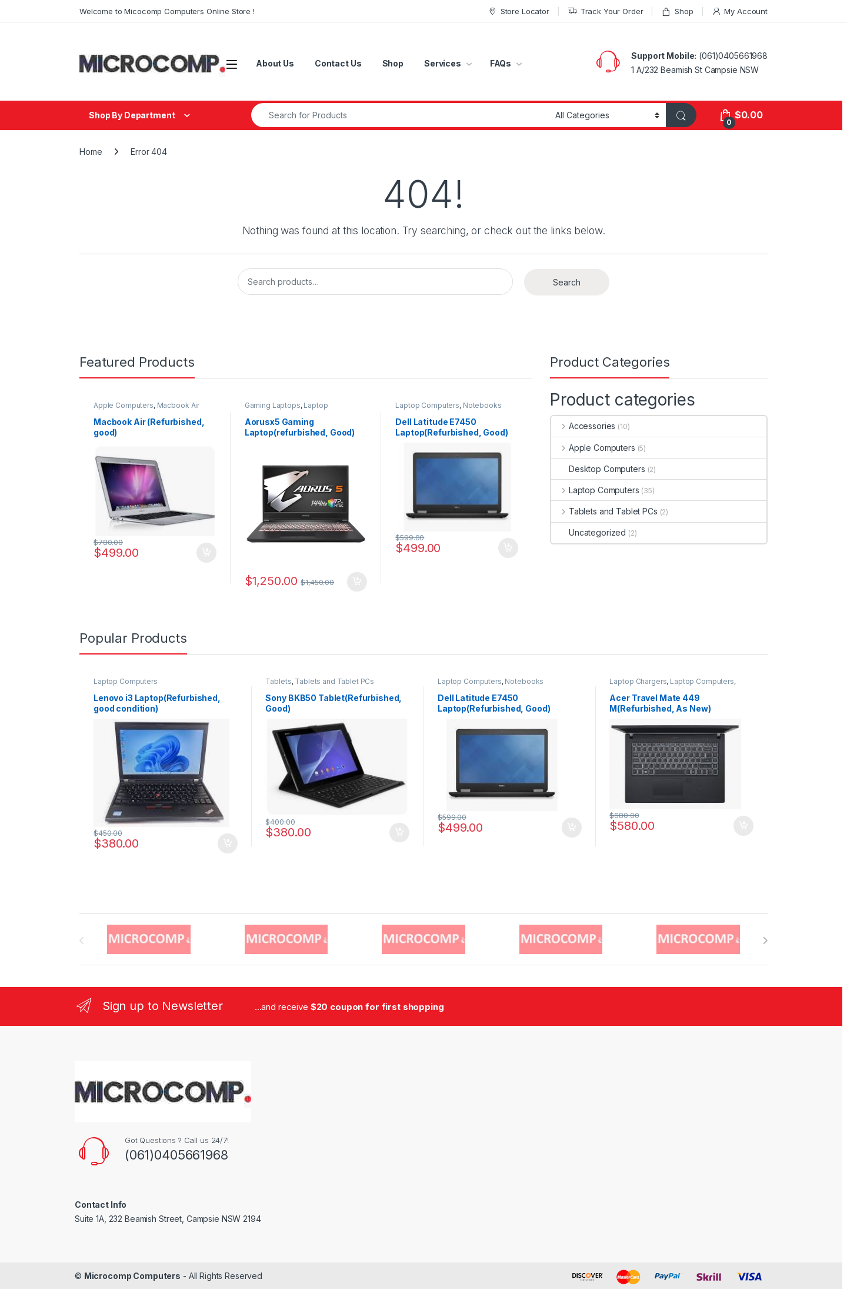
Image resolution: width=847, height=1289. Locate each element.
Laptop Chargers (637, 681)
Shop (677, 11)
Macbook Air (178, 405)
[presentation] (765, 940)
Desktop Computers (598, 469)
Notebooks (482, 405)
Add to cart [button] (206, 553)
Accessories (583, 426)
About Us (275, 63)
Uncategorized (588, 532)
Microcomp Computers (132, 1276)
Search (567, 282)
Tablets (278, 681)
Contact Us (338, 63)
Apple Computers (124, 405)
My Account (740, 11)
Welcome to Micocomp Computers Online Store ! (167, 11)
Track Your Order (605, 11)
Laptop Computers (427, 405)
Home (90, 152)
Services (442, 63)
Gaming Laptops (273, 405)
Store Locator (518, 11)
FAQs (500, 63)
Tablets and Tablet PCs (604, 511)
